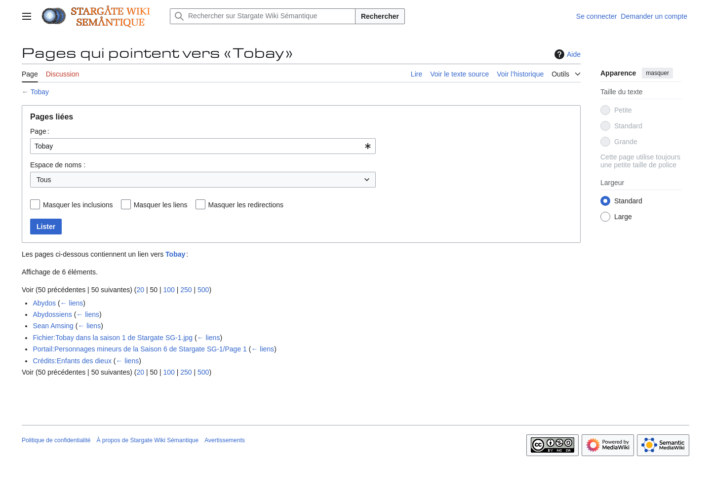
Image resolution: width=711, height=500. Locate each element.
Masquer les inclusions (78, 205)
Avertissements (224, 440)
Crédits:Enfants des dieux (72, 361)
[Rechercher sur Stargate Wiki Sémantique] (263, 16)
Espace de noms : (57, 165)
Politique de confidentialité (56, 440)
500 (203, 290)
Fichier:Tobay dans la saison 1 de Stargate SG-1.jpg (113, 338)
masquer (657, 73)
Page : (39, 131)
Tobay (40, 92)
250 (186, 290)
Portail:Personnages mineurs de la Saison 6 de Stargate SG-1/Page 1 (139, 349)
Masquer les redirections (246, 205)
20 (140, 290)
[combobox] (203, 146)
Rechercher (380, 16)
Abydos (44, 303)
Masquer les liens (161, 205)
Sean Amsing (53, 326)
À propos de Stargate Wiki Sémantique (147, 440)
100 (168, 290)
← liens (71, 303)
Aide (566, 54)
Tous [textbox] (44, 180)
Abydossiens (52, 314)
